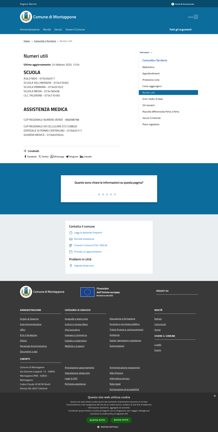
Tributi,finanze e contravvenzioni (126, 329)
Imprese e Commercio (76, 335)
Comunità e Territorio (45, 41)
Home (27, 41)
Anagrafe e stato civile (76, 319)
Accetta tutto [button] (97, 420)
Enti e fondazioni (28, 335)
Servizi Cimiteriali (151, 118)
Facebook (30, 156)
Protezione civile (150, 80)
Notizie (158, 319)
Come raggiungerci (152, 86)
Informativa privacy (120, 378)
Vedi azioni (146, 52)
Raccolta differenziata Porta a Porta (160, 111)
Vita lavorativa (72, 329)
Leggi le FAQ (71, 378)
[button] (109, 426)
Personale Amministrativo (33, 346)
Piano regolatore (150, 124)
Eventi (157, 350)
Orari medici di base (152, 99)
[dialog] (109, 412)
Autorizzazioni (117, 346)
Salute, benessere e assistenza (125, 340)
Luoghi (157, 344)
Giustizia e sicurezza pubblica (125, 324)
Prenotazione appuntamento (79, 367)
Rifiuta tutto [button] (121, 420)
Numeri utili (148, 92)
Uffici (22, 329)
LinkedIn (85, 156)
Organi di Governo (29, 319)
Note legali (115, 384)
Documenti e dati (29, 351)
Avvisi (157, 329)
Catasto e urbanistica (76, 340)
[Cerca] (194, 16)
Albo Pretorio (116, 373)
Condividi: (31, 151)
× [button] (214, 396)
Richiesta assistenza (75, 384)
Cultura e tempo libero (76, 324)
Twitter (43, 156)
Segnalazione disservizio (77, 373)
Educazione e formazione (122, 318)
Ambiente (115, 335)
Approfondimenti (151, 73)
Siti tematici (148, 105)
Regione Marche (28, 4)
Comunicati (160, 324)
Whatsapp (57, 156)
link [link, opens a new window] (126, 413)
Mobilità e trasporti (74, 346)
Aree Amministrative (30, 324)
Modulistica (148, 67)
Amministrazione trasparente (125, 367)
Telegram (71, 156)
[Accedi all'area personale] (182, 4)
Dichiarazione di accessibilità (124, 389)
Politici (23, 340)
